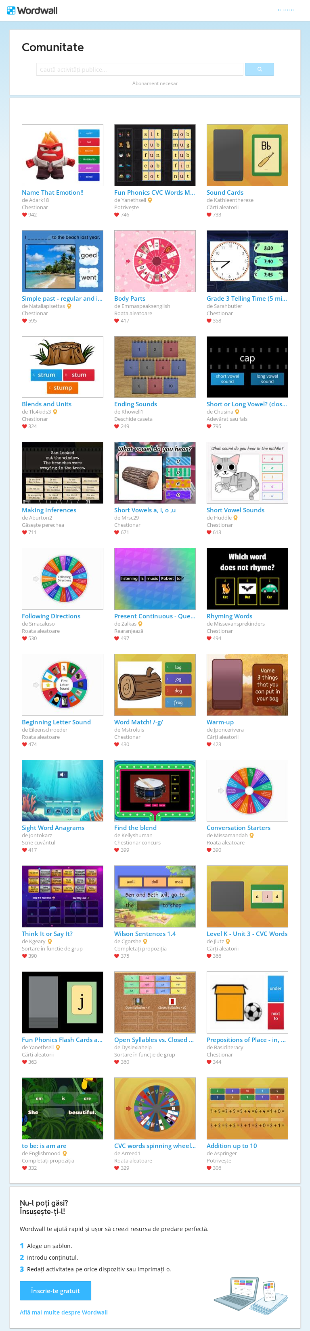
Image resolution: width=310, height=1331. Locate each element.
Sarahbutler (228, 306)
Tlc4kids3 (40, 411)
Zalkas (128, 623)
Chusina (223, 411)
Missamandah (231, 835)
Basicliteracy (228, 1047)
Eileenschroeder (48, 729)
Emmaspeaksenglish (145, 306)
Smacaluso (42, 623)
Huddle (223, 517)
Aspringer (225, 1153)
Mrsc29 (130, 517)
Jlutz (219, 941)
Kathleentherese (233, 200)
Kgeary (37, 941)
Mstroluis (132, 729)
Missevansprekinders (239, 623)
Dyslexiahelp (136, 1047)
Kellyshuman (137, 835)
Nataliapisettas (47, 306)
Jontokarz (40, 835)
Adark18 (39, 200)
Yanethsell (133, 200)
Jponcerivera (229, 729)
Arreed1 (130, 1153)
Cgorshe (131, 941)
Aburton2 (40, 517)
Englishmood (45, 1153)
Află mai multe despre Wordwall (64, 1312)
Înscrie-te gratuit (55, 1291)
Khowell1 (132, 411)
